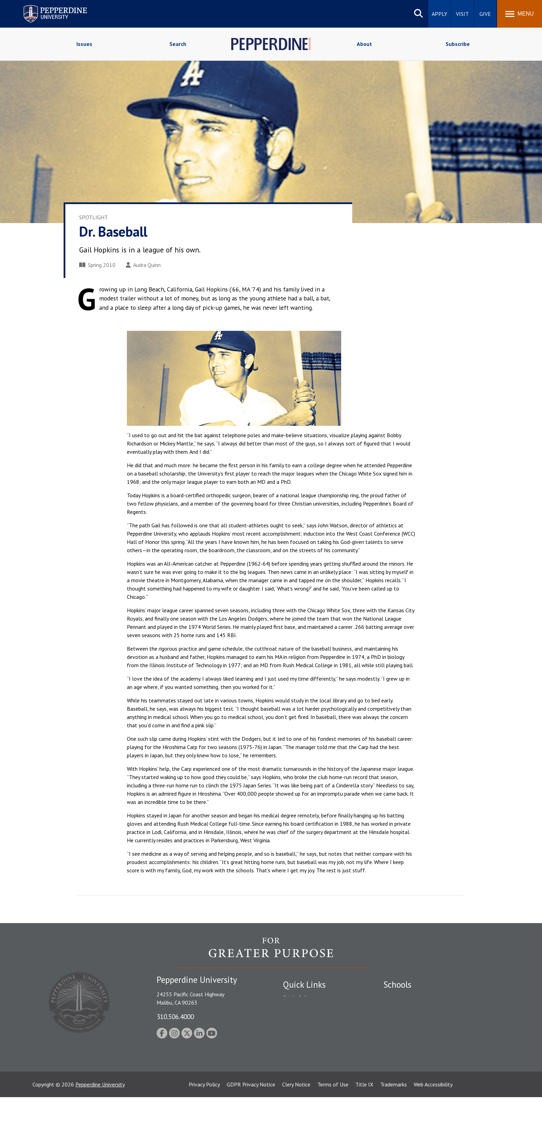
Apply (439, 13)
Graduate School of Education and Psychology (437, 1033)
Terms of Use (332, 1109)
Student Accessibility (307, 1009)
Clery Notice (296, 1109)
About (364, 43)
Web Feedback (299, 1081)
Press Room (297, 1069)
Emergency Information (310, 1021)
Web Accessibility (433, 1109)
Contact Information (307, 1045)
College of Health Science (413, 1057)
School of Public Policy (410, 1045)
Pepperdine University (100, 1109)
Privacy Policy (204, 1109)
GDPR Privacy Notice (251, 1109)
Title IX (364, 1109)
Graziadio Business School (413, 1021)
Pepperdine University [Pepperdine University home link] (47, 6)
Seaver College (400, 997)
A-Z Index (294, 1057)
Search (177, 43)
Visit (462, 13)
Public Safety (298, 997)
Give (485, 13)
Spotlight (93, 217)
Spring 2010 (97, 264)
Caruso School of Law (409, 1009)
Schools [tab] (397, 984)
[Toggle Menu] (519, 14)
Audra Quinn (143, 264)
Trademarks (393, 1109)
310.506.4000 (175, 1016)
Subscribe (458, 43)
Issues (84, 43)
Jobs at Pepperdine (304, 1033)
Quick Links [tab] (304, 984)
